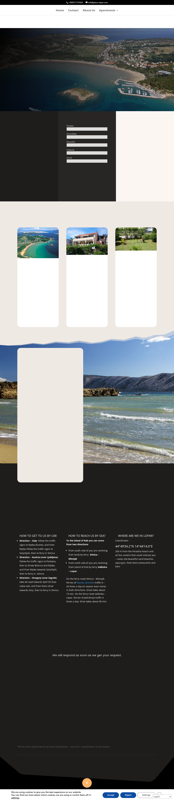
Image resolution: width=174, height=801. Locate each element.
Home (60, 10)
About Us (89, 10)
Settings (146, 795)
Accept (110, 795)
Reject (128, 795)
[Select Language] (162, 796)
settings (15, 798)
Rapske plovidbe (85, 582)
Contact (73, 10)
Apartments (107, 10)
